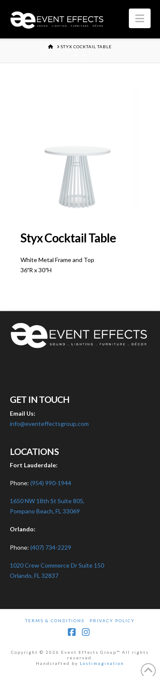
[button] (140, 18)
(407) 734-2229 (50, 547)
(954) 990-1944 (50, 483)
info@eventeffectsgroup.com (49, 423)
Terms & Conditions (54, 620)
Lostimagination (102, 663)
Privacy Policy (112, 620)
